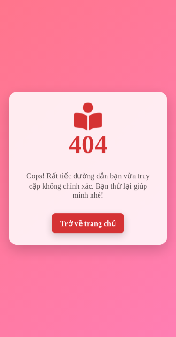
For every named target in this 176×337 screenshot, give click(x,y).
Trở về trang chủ (88, 223)
